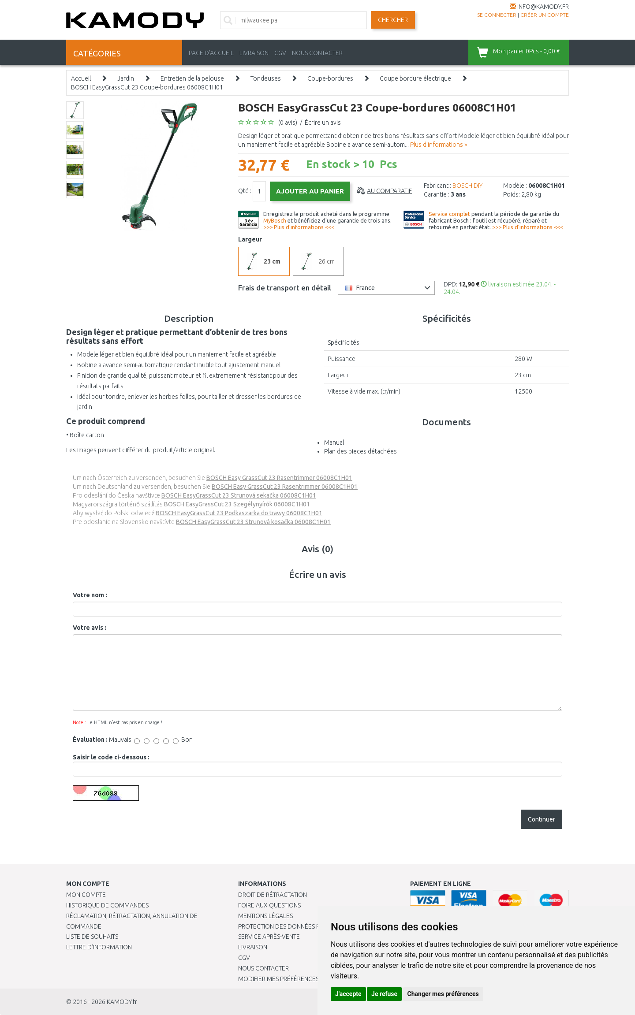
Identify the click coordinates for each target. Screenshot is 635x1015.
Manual (334, 442)
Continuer (541, 819)
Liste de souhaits (92, 936)
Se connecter (496, 15)
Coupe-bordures (330, 78)
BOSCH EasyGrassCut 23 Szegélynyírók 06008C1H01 (237, 504)
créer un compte (544, 15)
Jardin (125, 78)
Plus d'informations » (438, 144)
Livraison (252, 947)
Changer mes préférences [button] (443, 993)
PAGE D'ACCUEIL (211, 52)
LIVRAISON (254, 52)
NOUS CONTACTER (317, 52)
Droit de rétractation (272, 894)
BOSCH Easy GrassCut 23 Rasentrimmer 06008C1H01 (279, 477)
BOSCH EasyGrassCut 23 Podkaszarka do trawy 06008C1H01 (239, 513)
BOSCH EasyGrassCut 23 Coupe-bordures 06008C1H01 (147, 87)
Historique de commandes (107, 905)
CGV (280, 52)
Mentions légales (265, 915)
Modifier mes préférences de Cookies (296, 978)
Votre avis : (89, 627)
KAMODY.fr (122, 1001)
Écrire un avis (323, 122)
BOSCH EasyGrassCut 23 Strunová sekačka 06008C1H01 (238, 495)
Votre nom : (90, 595)
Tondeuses (265, 78)
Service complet (449, 214)
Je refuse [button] (384, 993)
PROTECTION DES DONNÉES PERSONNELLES (298, 926)
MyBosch (274, 220)
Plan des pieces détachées (360, 451)
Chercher (393, 19)
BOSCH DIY (467, 185)
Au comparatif (389, 190)
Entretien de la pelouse (192, 78)
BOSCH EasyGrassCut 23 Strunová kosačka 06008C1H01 (253, 521)
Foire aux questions (269, 905)
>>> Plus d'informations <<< (298, 227)
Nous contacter (263, 968)
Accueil (81, 78)
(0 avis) (287, 122)
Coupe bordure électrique (415, 78)
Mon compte (86, 894)
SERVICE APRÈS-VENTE (269, 936)
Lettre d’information (99, 947)
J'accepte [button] (348, 993)
